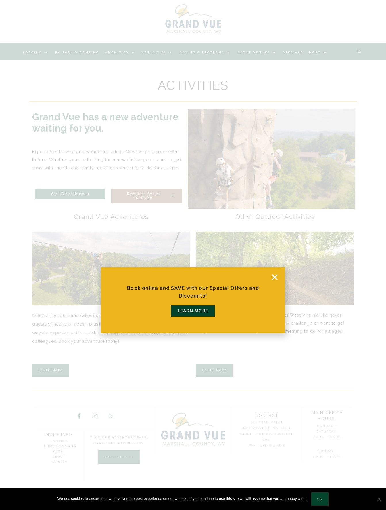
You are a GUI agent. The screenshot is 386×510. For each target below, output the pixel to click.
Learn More (50, 370)
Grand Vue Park (193, 18)
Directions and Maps (60, 449)
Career (59, 461)
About (59, 456)
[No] (379, 499)
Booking (59, 441)
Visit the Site (119, 456)
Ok (319, 499)
